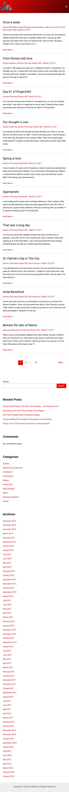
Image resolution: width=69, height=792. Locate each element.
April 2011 (7, 713)
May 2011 (7, 709)
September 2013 (10, 592)
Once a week (11, 22)
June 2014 (7, 559)
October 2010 (8, 739)
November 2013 (9, 584)
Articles (6, 463)
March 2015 (8, 533)
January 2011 (8, 726)
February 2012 (9, 672)
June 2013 (7, 605)
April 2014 (7, 567)
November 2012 (9, 634)
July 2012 (7, 651)
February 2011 (9, 722)
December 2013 (9, 579)
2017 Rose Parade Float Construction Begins (21, 415)
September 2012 (10, 642)
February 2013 (9, 621)
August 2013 (8, 596)
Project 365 (11, 30)
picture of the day (24, 63)
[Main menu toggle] (66, 6)
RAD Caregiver (9, 489)
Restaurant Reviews (11, 497)
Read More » (8, 49)
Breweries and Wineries (12, 468)
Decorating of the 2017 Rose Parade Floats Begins (23, 411)
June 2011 (7, 705)
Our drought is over (15, 122)
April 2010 (7, 764)
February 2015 (9, 538)
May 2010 (7, 759)
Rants (5, 493)
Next (61, 362)
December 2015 (9, 529)
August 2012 (8, 646)
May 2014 (7, 563)
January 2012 (8, 676)
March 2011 (8, 718)
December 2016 (9, 521)
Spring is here (12, 158)
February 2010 (9, 772)
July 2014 (7, 554)
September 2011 (10, 692)
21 (36, 362)
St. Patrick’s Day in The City (21, 258)
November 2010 (9, 734)
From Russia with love (17, 58)
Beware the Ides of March (20, 325)
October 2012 (8, 638)
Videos (6, 501)
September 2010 (10, 743)
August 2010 (8, 747)
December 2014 (9, 542)
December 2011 (9, 680)
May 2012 (7, 659)
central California (10, 127)
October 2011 (8, 688)
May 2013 (7, 609)
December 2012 (9, 630)
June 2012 (7, 655)
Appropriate (11, 192)
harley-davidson (37, 27)
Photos (6, 480)
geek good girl (9, 330)
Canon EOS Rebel (10, 27)
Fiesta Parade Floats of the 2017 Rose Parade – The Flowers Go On (31, 406)
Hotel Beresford (13, 292)
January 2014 (8, 575)
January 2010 (8, 776)
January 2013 (8, 625)
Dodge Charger (24, 27)
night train (49, 27)
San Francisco (34, 263)
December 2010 (9, 730)
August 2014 (8, 550)
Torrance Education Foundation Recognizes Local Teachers (27, 419)
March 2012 (8, 667)
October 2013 (8, 588)
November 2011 (9, 684)
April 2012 (7, 663)
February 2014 (9, 571)
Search (6, 382)
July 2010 (7, 751)
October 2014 (8, 546)
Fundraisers (8, 472)
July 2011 (7, 701)
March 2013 (8, 617)
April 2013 (7, 613)
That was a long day (16, 225)
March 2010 (8, 768)
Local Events (8, 476)
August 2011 (8, 697)
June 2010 (7, 755)
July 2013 (7, 600)
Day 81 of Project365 (17, 92)
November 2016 (9, 525)
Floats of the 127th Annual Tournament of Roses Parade (26, 423)
